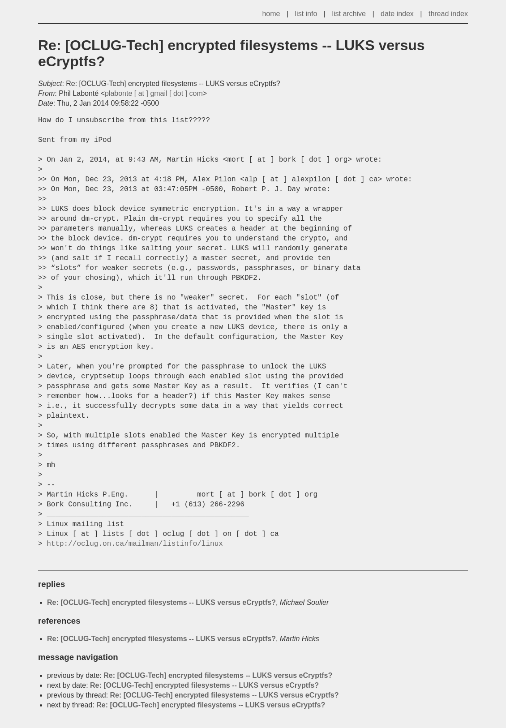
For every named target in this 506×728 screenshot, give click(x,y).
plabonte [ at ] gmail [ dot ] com (154, 93)
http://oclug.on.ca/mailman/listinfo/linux (135, 544)
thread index (448, 13)
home (271, 13)
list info (306, 13)
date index (397, 13)
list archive (349, 13)
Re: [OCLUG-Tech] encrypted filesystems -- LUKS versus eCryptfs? (161, 602)
